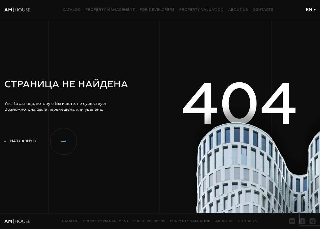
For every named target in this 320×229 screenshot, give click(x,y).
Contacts (263, 10)
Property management (110, 10)
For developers (157, 10)
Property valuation (201, 10)
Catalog (72, 10)
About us (238, 10)
